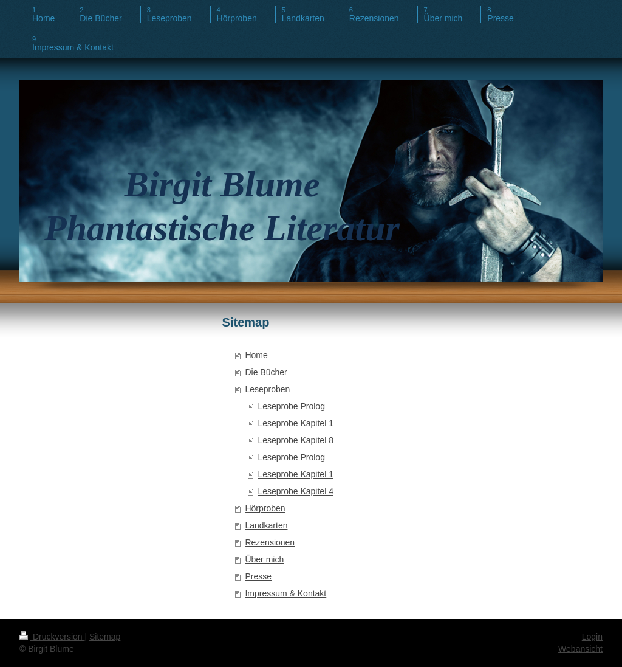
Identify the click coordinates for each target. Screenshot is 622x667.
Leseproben (267, 389)
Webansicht (580, 649)
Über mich (264, 559)
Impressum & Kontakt (285, 593)
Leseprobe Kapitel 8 (295, 440)
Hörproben (265, 508)
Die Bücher (266, 372)
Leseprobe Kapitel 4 (295, 491)
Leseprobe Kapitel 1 (295, 423)
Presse (258, 576)
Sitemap (104, 636)
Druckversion (51, 636)
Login (592, 636)
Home (256, 355)
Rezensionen (270, 542)
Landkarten (266, 525)
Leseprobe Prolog (291, 406)
